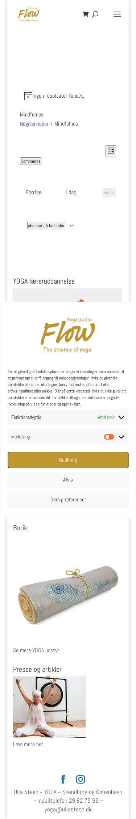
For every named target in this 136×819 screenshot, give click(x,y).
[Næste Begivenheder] (109, 192)
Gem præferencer (68, 499)
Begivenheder (34, 124)
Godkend (68, 459)
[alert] (68, 96)
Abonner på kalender (46, 225)
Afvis (68, 479)
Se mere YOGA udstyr (36, 650)
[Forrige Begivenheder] (33, 192)
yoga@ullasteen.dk (68, 809)
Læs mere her (28, 744)
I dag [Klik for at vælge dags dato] (71, 192)
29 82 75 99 (84, 801)
